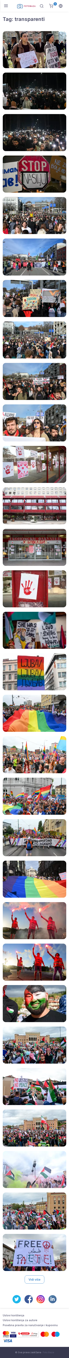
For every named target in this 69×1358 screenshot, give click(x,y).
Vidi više (34, 1279)
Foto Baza (48, 1352)
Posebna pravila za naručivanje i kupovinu (30, 1325)
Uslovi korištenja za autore (20, 1320)
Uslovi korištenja (13, 1315)
